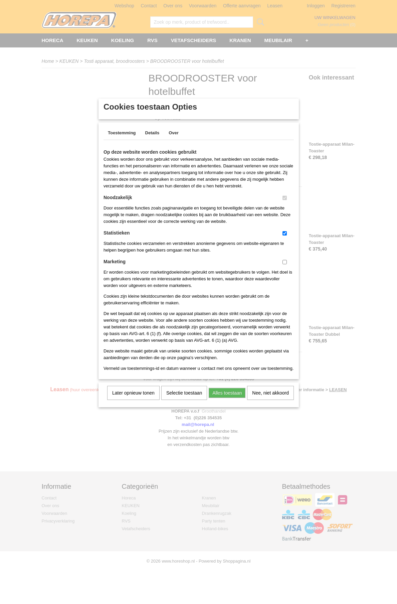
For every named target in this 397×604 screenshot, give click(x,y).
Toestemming (122, 141)
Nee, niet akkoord (270, 401)
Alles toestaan (227, 401)
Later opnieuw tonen (133, 401)
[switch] (284, 206)
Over (174, 141)
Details (152, 141)
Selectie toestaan (184, 401)
